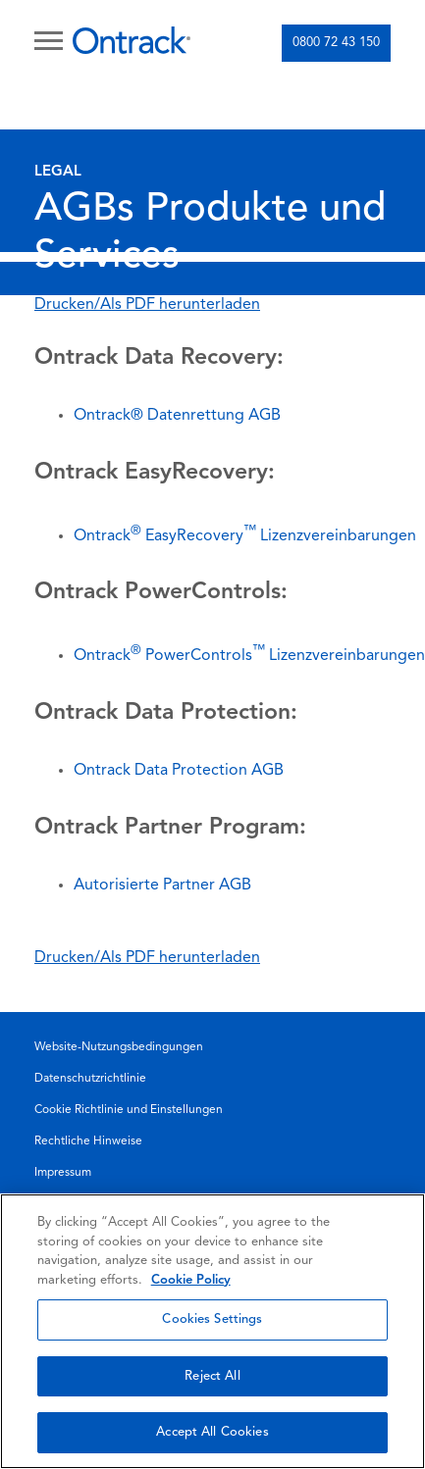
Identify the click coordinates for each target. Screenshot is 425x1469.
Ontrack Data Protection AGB (179, 771)
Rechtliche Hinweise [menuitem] (88, 1141)
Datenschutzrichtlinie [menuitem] (90, 1079)
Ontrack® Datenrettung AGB (177, 416)
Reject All (212, 1376)
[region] (212, 1331)
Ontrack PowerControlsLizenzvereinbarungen (249, 656)
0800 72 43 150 (336, 42)
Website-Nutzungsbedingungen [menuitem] (118, 1047)
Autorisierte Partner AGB (162, 885)
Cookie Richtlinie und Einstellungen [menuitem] (128, 1110)
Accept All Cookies (212, 1432)
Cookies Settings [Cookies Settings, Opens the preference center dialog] (212, 1319)
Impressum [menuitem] (62, 1173)
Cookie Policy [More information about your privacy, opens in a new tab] (191, 1280)
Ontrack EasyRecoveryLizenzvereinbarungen (245, 536)
